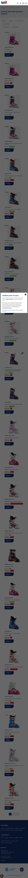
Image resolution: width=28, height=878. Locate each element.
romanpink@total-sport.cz (7, 307)
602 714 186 (15, 306)
